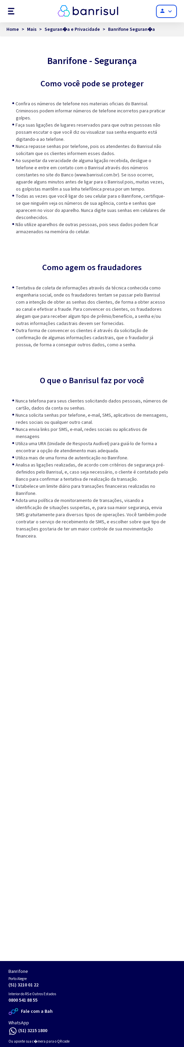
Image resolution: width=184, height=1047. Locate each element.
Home (12, 29)
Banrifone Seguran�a (131, 29)
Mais (31, 29)
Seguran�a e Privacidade (72, 29)
